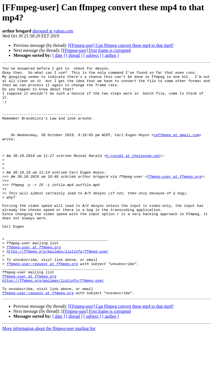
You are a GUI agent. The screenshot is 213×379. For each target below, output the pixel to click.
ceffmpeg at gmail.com (176, 148)
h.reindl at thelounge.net (133, 173)
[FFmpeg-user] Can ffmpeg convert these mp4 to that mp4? (121, 45)
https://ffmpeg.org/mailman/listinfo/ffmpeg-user (57, 288)
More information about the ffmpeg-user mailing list (48, 374)
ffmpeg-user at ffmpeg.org (174, 198)
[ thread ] (74, 55)
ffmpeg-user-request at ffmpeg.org (42, 303)
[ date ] (58, 55)
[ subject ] (92, 55)
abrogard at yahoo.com (52, 31)
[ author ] (110, 55)
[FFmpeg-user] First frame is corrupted (96, 50)
